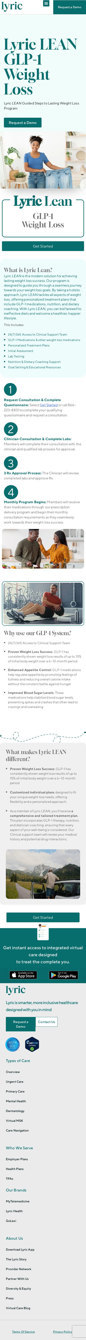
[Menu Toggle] (46, 3)
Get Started (49, 405)
